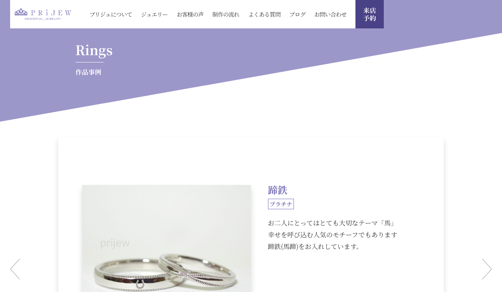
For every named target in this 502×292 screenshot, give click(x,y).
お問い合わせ (330, 14)
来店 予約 (369, 14)
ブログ (297, 14)
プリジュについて (110, 14)
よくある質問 (264, 14)
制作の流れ (226, 14)
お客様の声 (190, 14)
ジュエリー (154, 14)
